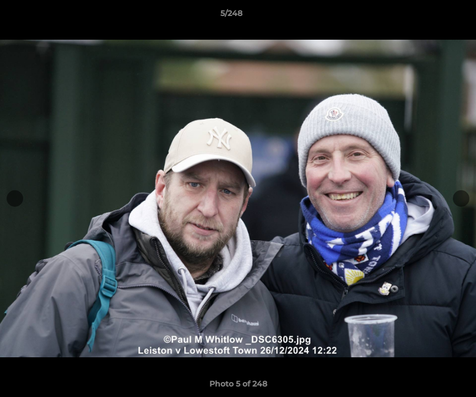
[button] (429, 16)
